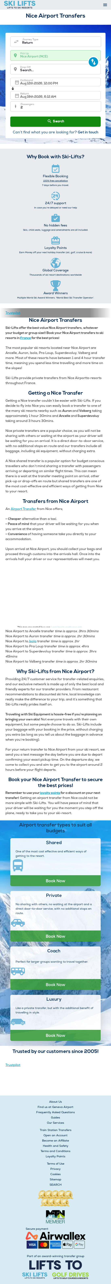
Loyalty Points (55, 1156)
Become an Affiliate (55, 1140)
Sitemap (55, 1179)
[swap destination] (93, 62)
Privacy (55, 1169)
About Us (55, 1101)
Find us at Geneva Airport (55, 1107)
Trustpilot (12, 313)
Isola (32, 641)
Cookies (55, 1174)
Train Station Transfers (55, 1130)
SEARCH (56, 1184)
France (25, 338)
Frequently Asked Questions (55, 1112)
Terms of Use (55, 1163)
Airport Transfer (23, 509)
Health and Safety (55, 1146)
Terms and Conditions (55, 1151)
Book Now (55, 880)
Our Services (55, 1123)
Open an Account (55, 1135)
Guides (55, 1117)
